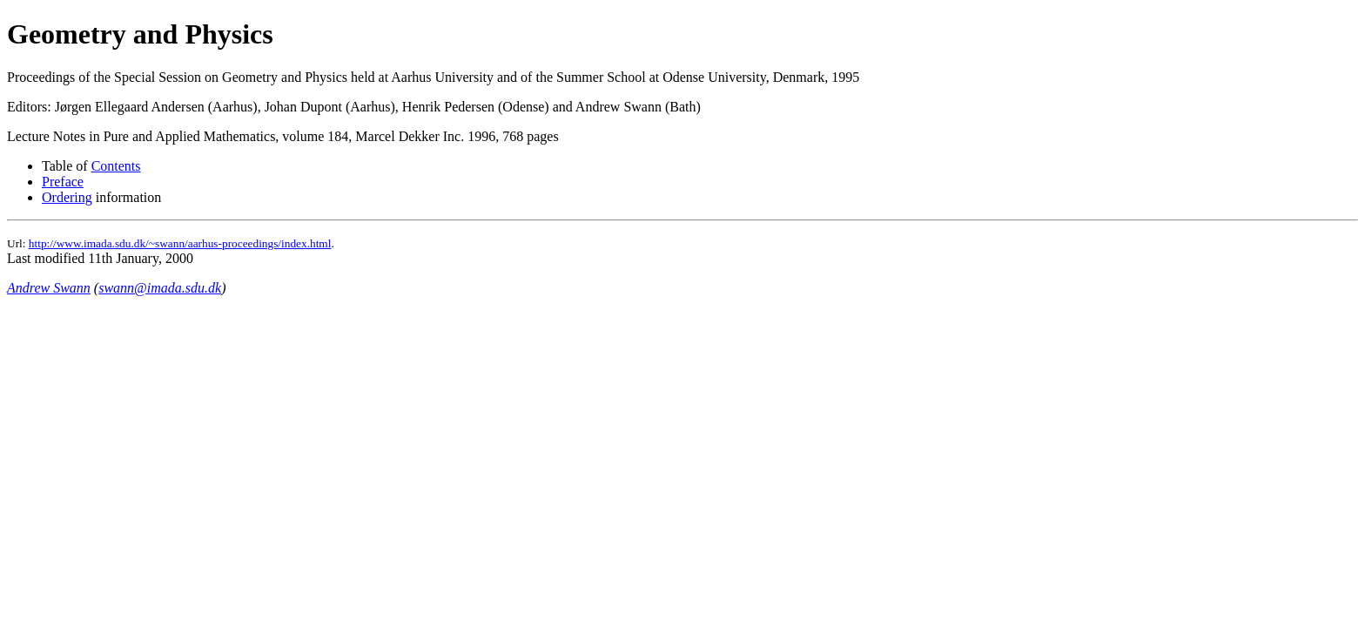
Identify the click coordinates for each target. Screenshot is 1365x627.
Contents (116, 165)
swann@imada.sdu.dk (159, 287)
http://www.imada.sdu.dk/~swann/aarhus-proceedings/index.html (180, 243)
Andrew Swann (49, 287)
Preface (63, 181)
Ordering (67, 197)
